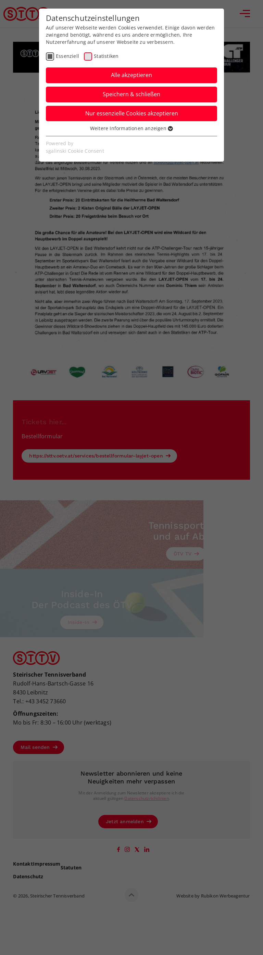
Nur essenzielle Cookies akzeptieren (131, 113)
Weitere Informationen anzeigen (131, 128)
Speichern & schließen (131, 94)
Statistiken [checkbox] (106, 56)
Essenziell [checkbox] (67, 56)
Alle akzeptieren (131, 75)
